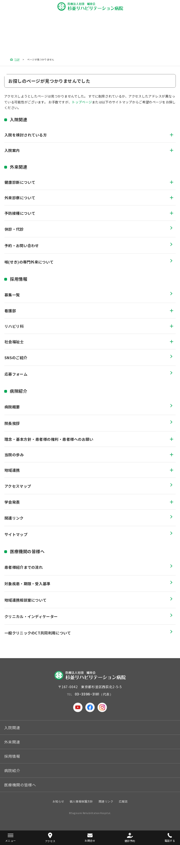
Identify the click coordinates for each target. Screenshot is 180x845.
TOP (17, 59)
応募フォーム (15, 374)
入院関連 (18, 119)
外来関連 (18, 167)
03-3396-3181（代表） (94, 694)
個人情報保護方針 (81, 801)
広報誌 (123, 801)
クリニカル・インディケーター (31, 616)
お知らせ (58, 801)
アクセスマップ (17, 486)
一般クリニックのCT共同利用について (37, 633)
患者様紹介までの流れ (23, 567)
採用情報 (18, 279)
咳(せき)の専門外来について (28, 262)
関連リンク (14, 518)
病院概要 (12, 407)
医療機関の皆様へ (27, 551)
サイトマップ (15, 534)
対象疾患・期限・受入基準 (27, 583)
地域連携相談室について (25, 600)
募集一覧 (12, 295)
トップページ (82, 102)
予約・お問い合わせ (21, 245)
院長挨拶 (12, 423)
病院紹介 (18, 391)
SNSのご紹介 (15, 357)
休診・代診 (14, 229)
